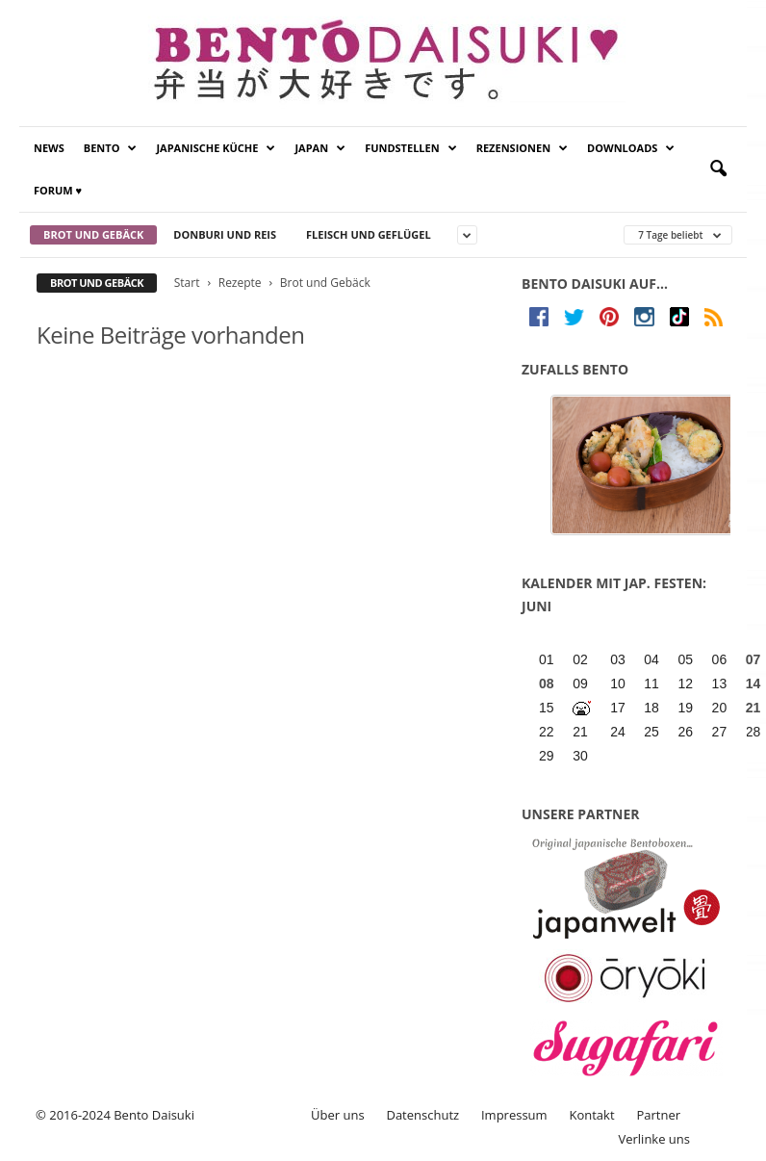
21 (753, 707)
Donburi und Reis (224, 234)
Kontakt (591, 1114)
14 (753, 683)
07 (753, 659)
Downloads (631, 148)
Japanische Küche (215, 148)
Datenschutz (422, 1114)
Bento (111, 148)
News (49, 148)
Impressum (514, 1114)
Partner (658, 1114)
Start (187, 282)
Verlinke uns (654, 1139)
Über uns (338, 1114)
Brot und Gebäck (93, 234)
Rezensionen (522, 148)
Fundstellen (411, 148)
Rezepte (240, 282)
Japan (319, 148)
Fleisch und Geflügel (368, 234)
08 (546, 683)
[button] (718, 169)
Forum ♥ (58, 190)
